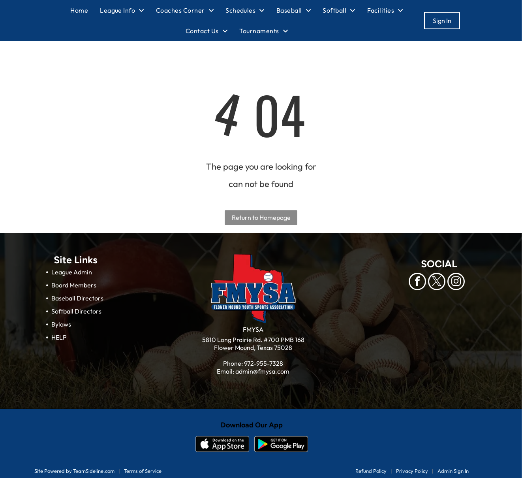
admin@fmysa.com (262, 371)
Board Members (73, 285)
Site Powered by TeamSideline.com (74, 471)
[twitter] (436, 282)
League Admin (71, 272)
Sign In (442, 21)
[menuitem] (85, 10)
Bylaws (61, 324)
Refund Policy (371, 471)
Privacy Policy (412, 471)
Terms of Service (142, 471)
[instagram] (456, 282)
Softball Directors (76, 311)
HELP (59, 337)
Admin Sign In (453, 471)
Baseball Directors (77, 298)
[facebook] (417, 282)
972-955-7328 (263, 363)
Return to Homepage (261, 217)
